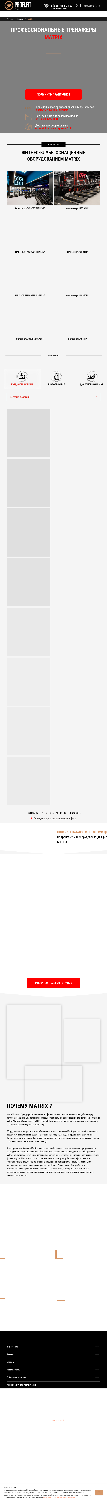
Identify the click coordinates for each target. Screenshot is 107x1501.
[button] (53, 94)
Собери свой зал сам (16, 1377)
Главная (10, 19)
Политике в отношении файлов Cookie (59, 1497)
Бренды (20, 19)
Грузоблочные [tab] (56, 384)
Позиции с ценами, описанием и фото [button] (55, 818)
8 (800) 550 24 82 (60, 1420)
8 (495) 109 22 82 (59, 1418)
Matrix (30, 19)
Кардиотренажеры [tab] (22, 384)
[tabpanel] (53, 606)
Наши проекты (13, 1369)
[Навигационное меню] (53, 14)
